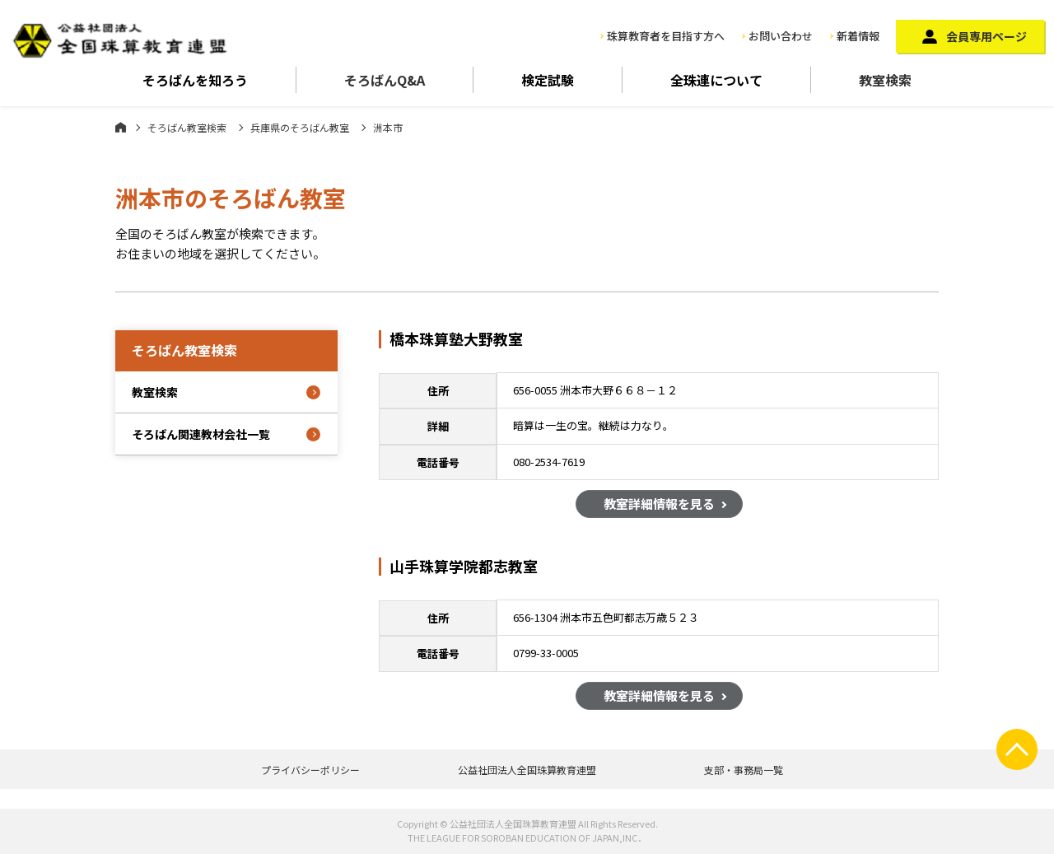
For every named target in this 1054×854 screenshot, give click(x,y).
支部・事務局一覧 (743, 770)
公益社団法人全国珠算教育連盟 (527, 770)
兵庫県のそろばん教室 (299, 127)
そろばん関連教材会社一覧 (201, 434)
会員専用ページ (986, 36)
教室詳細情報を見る (659, 505)
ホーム (120, 127)
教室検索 (885, 80)
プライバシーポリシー (310, 770)
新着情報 (858, 36)
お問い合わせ (781, 36)
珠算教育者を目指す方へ (666, 36)
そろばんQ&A (384, 80)
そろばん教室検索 (186, 127)
